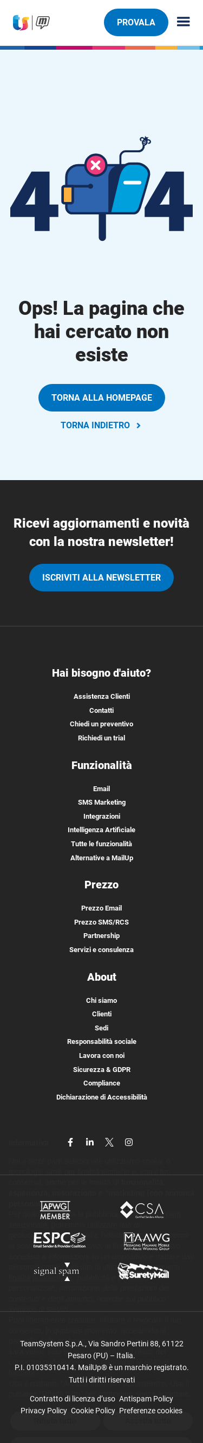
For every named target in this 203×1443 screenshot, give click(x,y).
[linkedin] (91, 1141)
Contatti (101, 710)
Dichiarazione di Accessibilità (101, 1097)
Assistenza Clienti (102, 696)
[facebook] (71, 1141)
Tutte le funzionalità (101, 844)
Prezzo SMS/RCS (101, 922)
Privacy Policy (44, 1410)
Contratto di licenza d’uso (72, 1398)
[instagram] (129, 1141)
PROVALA (135, 22)
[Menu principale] (179, 22)
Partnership (101, 936)
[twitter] (110, 1141)
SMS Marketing (102, 802)
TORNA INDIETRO (102, 425)
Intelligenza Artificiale (101, 830)
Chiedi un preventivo (101, 724)
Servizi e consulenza (101, 950)
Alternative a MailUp (101, 858)
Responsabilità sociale (101, 1041)
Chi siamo (101, 1000)
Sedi (101, 1028)
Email (101, 789)
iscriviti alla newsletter (101, 577)
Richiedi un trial (101, 738)
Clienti (102, 1014)
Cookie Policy (93, 1410)
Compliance (101, 1083)
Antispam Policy (146, 1398)
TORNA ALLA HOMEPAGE (101, 398)
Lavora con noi (102, 1055)
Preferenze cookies (150, 1410)
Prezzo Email (101, 908)
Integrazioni (101, 816)
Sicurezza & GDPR (101, 1070)
